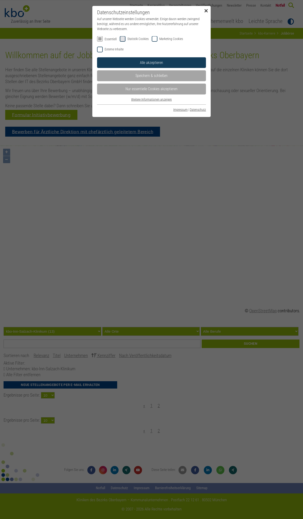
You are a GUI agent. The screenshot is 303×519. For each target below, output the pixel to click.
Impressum (180, 110)
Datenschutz (198, 110)
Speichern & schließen (151, 75)
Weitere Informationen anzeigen (151, 99)
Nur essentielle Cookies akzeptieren (151, 89)
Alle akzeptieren (151, 62)
